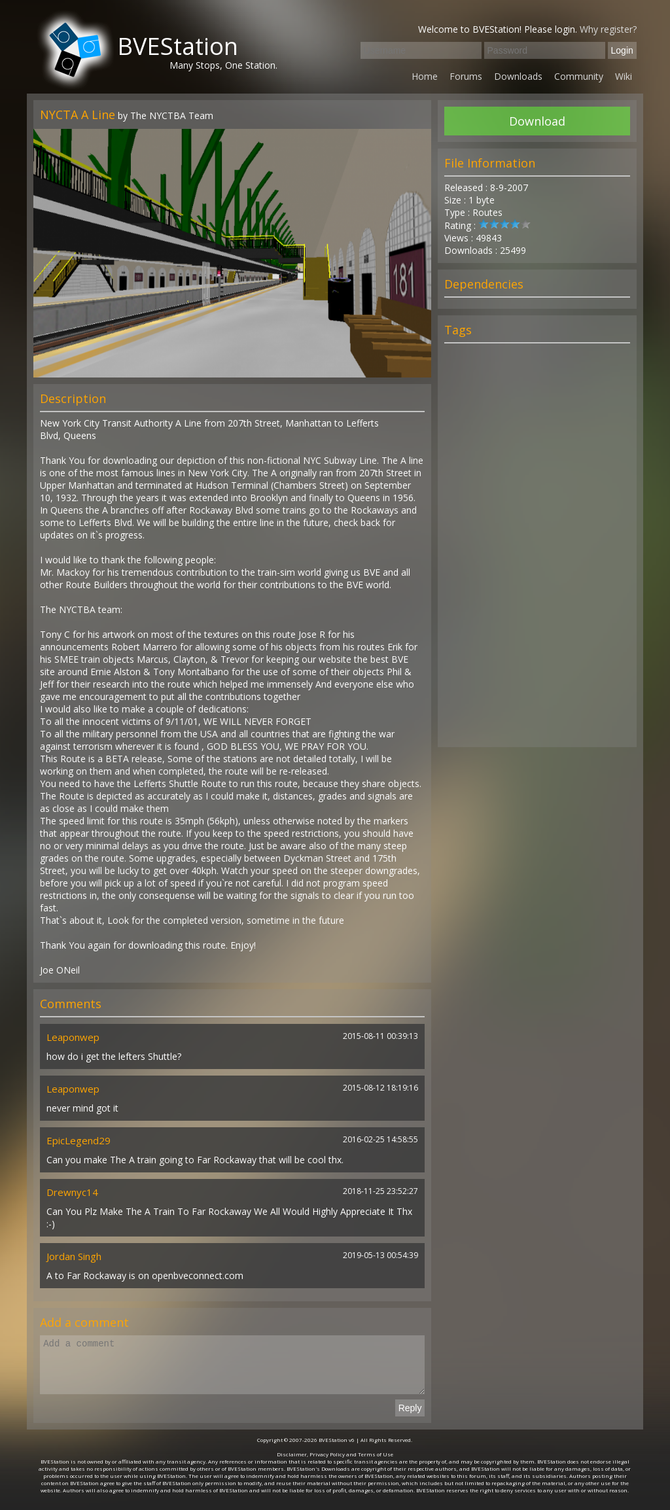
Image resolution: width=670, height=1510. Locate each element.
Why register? (608, 29)
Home (425, 76)
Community (578, 76)
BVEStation (177, 46)
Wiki (623, 76)
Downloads (518, 76)
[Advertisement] (537, 551)
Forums (466, 76)
